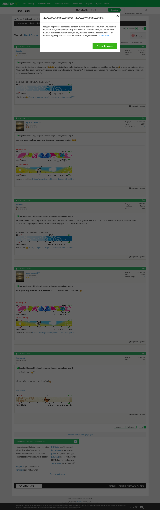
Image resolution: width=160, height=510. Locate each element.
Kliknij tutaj (104, 35)
